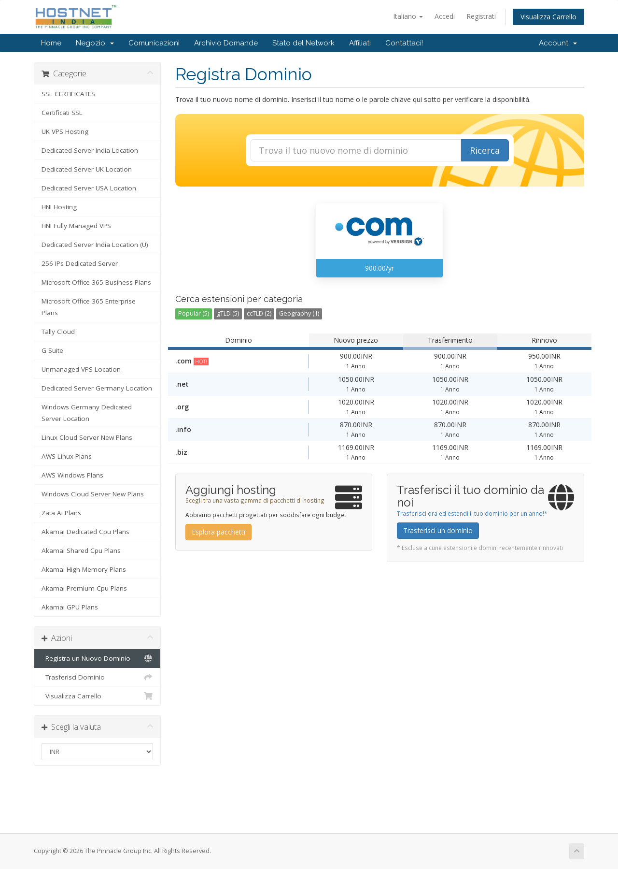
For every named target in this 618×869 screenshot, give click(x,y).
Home (51, 43)
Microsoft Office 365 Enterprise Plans (89, 307)
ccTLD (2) (259, 313)
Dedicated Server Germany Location (97, 388)
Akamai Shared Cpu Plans (81, 550)
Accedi (445, 16)
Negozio (95, 43)
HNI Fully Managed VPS (76, 225)
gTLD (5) (228, 313)
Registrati (481, 16)
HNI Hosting (59, 207)
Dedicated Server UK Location (87, 169)
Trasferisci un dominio (438, 530)
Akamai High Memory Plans (84, 569)
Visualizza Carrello (548, 16)
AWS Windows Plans (72, 475)
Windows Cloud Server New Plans (93, 494)
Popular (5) (193, 313)
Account (558, 43)
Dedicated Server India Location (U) (95, 244)
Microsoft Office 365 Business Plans (96, 282)
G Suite (52, 350)
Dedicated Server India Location (90, 150)
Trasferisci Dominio (97, 677)
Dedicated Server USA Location (89, 188)
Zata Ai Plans (61, 512)
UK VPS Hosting (65, 131)
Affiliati (360, 43)
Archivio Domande (226, 43)
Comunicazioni (154, 43)
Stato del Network (303, 43)
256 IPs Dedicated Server (80, 263)
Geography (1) (299, 313)
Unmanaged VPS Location (81, 369)
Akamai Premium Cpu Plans (84, 588)
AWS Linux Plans (67, 456)
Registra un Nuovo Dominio (97, 658)
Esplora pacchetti (218, 531)
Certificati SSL (62, 112)
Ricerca (485, 150)
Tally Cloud (58, 331)
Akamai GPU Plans (70, 607)
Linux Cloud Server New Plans (87, 437)
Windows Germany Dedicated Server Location (87, 413)
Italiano (408, 16)
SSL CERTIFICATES (68, 93)
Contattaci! (404, 43)
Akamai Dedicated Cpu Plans (85, 531)
